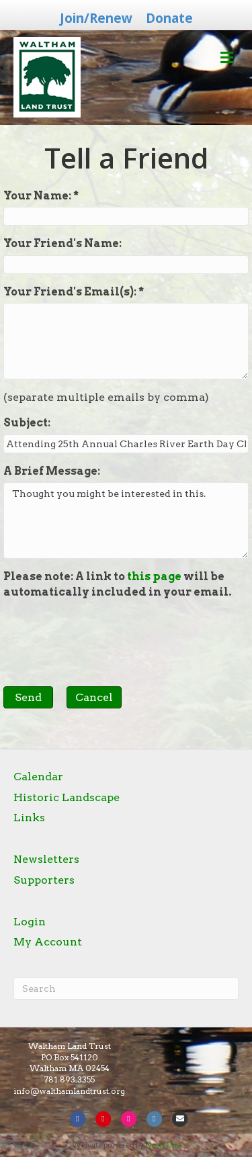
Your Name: (38, 195)
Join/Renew (96, 18)
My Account (47, 941)
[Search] (126, 988)
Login (29, 921)
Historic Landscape (66, 797)
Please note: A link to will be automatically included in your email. (117, 584)
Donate (169, 18)
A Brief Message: (51, 471)
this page (154, 576)
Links (29, 817)
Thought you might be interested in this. (126, 520)
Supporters (44, 880)
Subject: (26, 422)
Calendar (38, 776)
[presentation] (105, 636)
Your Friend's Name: (62, 243)
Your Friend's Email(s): (70, 291)
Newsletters (46, 859)
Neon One (163, 1145)
